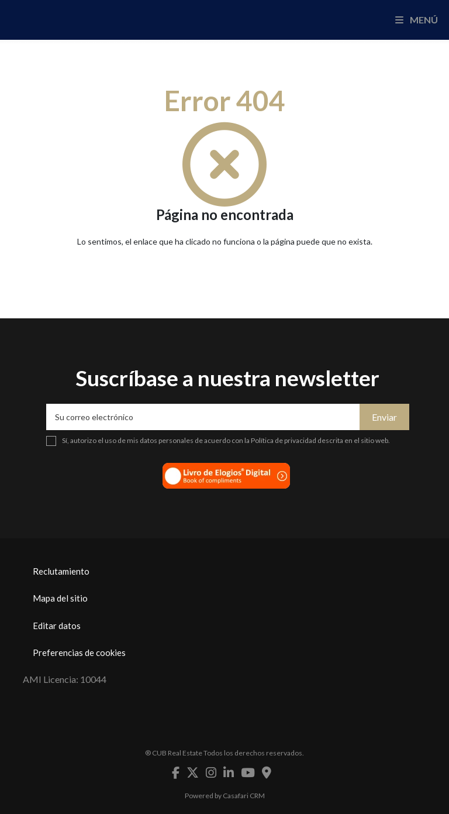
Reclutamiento (61, 571)
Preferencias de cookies (79, 652)
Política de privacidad (283, 440)
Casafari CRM (244, 795)
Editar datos (57, 625)
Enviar (384, 417)
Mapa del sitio (60, 598)
